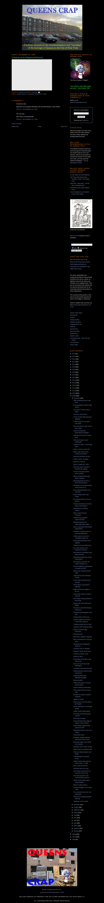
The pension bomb (78, 735)
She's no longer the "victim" (81, 464)
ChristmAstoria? (78, 634)
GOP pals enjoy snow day (80, 768)
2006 (73, 839)
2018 (73, 372)
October (76, 807)
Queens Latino (74, 336)
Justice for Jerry (78, 656)
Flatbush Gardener (75, 322)
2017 (73, 375)
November (77, 804)
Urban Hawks (74, 344)
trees (45, 94)
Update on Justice (78, 699)
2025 (73, 353)
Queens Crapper (24, 92)
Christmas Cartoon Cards (80, 654)
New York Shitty (74, 331)
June (75, 818)
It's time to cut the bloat (80, 414)
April (75, 823)
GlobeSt (72, 326)
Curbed (72, 317)
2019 (73, 369)
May (75, 820)
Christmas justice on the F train (82, 624)
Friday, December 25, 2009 (27, 109)
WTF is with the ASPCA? (80, 766)
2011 (73, 390)
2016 (73, 377)
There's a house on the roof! (81, 449)
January (76, 831)
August (76, 812)
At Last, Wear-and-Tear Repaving (80, 175)
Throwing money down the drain (82, 668)
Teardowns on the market (80, 801)
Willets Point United (76, 269)
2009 (73, 396)
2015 (73, 380)
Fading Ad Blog (74, 319)
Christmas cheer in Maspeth (81, 648)
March (76, 825)
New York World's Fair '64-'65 (78, 259)
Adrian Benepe (21, 94)
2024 (73, 356)
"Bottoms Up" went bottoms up (82, 545)
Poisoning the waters (79, 718)
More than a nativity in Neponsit (82, 637)
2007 (73, 837)
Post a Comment (16, 123)
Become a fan (74, 235)
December (77, 398)
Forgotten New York (76, 324)
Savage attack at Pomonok (81, 617)
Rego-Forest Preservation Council (80, 262)
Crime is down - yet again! (80, 459)
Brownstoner (73, 315)
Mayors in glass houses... (80, 785)
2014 (73, 382)
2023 (73, 359)
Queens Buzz (74, 333)
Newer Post (15, 126)
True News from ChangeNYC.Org (80, 266)
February (76, 828)
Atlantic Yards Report (76, 313)
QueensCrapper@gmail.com (78, 102)
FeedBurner (85, 120)
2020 (73, 367)
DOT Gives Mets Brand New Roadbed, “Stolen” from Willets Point (79, 179)
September (77, 810)
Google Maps (77, 305)
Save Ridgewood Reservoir (78, 264)
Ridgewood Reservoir (34, 94)
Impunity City (74, 329)
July (75, 815)
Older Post (64, 126)
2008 (73, 834)
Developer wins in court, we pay (82, 746)
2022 (73, 361)
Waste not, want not (79, 461)
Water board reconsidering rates (82, 749)
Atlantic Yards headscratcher (81, 711)
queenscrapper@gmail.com (52, 892)
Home (40, 126)
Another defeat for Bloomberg (82, 687)
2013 (73, 385)
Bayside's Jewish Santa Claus (82, 651)
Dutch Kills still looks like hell (81, 456)
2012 (73, 388)
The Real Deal (74, 342)
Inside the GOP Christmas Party (82, 627)
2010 (73, 393)
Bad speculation (78, 680)
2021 (73, 364)
